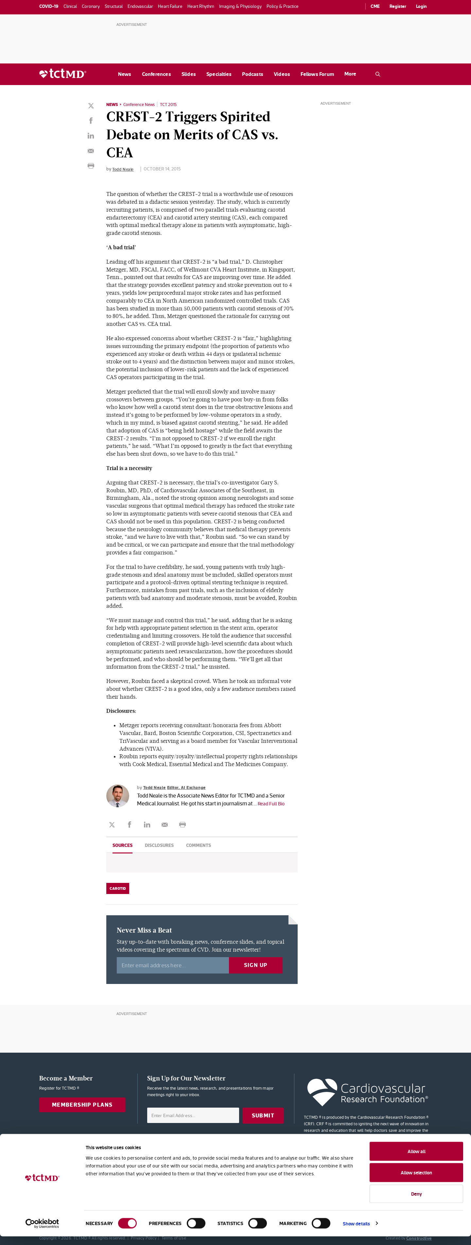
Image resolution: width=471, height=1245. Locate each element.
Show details (356, 1232)
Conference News (141, 104)
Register (398, 6)
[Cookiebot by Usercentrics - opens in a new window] (42, 1232)
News (124, 74)
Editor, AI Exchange (190, 787)
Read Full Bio (273, 803)
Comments (198, 845)
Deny (416, 1202)
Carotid (118, 888)
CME (375, 6)
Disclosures (159, 845)
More (350, 74)
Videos (282, 74)
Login (421, 6)
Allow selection (416, 1181)
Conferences (156, 74)
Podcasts (252, 74)
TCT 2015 (173, 104)
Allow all (417, 1160)
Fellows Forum (317, 74)
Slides (189, 74)
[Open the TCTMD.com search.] (378, 74)
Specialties (219, 74)
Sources (122, 845)
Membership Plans (82, 1104)
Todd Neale (124, 168)
